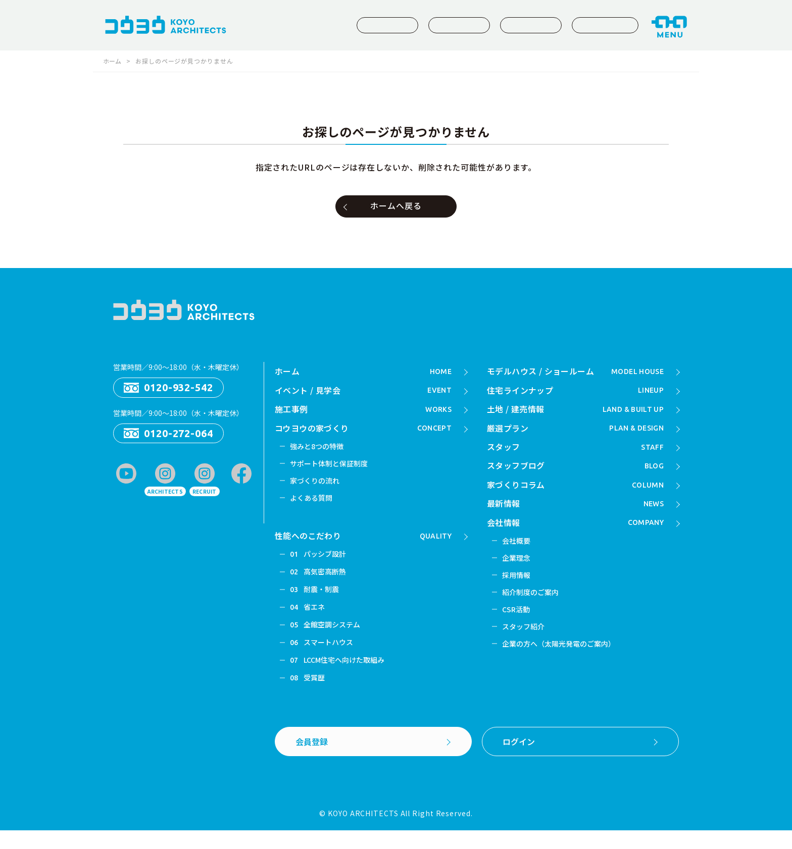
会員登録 (312, 761)
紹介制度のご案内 (532, 607)
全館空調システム (327, 639)
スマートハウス (323, 659)
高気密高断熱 (319, 583)
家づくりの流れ (316, 488)
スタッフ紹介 (524, 644)
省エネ (308, 621)
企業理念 (517, 570)
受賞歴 (308, 696)
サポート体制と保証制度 (331, 470)
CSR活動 (517, 625)
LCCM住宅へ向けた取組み (340, 677)
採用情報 (517, 588)
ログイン (520, 761)
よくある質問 (312, 506)
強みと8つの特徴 (318, 452)
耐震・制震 (315, 602)
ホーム (113, 61)
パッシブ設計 (319, 565)
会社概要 (517, 552)
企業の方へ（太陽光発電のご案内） (562, 662)
